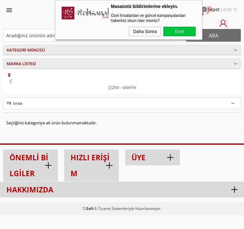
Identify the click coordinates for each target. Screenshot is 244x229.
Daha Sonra (145, 31)
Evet (179, 31)
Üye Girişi (223, 26)
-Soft (89, 208)
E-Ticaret (103, 208)
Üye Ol (230, 26)
